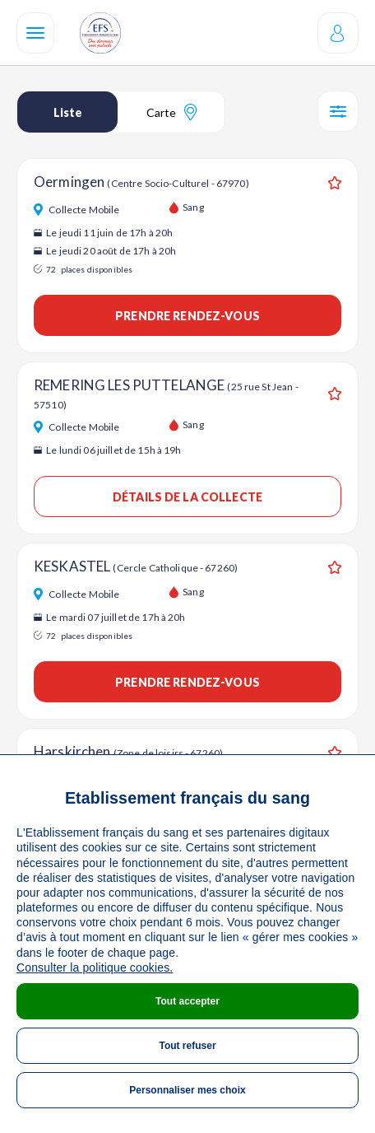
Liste (67, 112)
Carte (171, 112)
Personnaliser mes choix (187, 1090)
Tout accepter (187, 1001)
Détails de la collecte (187, 497)
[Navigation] (35, 33)
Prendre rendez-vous (187, 316)
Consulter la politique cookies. (94, 967)
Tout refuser (187, 1045)
